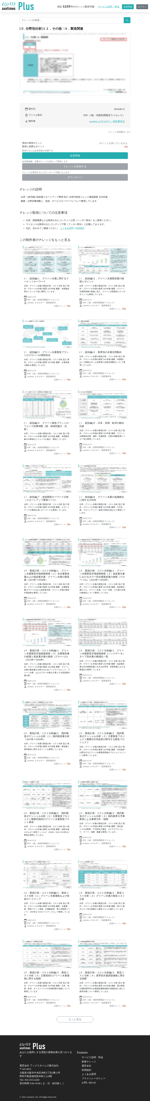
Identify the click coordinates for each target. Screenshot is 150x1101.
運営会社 (86, 1065)
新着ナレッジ (89, 1061)
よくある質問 (67, 228)
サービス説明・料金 (108, 6)
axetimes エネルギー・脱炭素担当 (107, 121)
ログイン (142, 7)
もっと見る (75, 1019)
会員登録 (127, 7)
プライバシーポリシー (94, 1078)
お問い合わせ (89, 1082)
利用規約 (79, 228)
